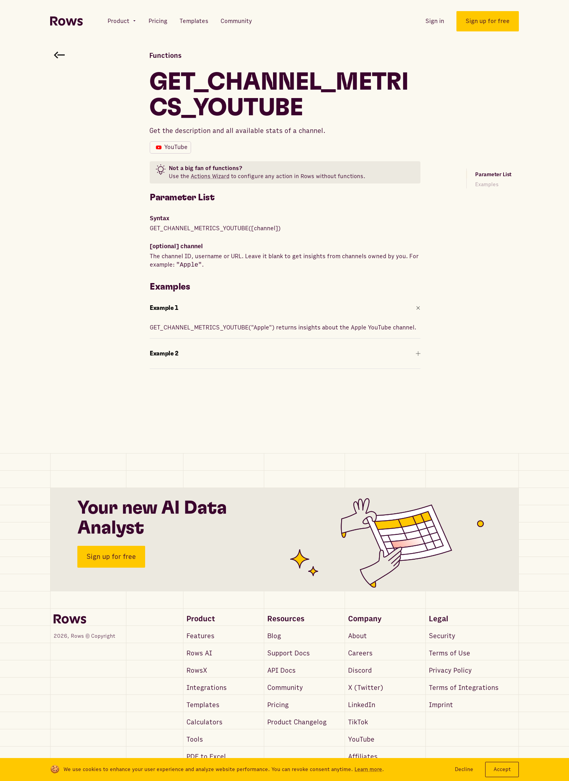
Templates (202, 705)
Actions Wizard (210, 176)
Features (200, 636)
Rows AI (199, 653)
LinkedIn (361, 705)
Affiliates (363, 757)
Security (442, 636)
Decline (464, 769)
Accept (502, 769)
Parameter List (493, 174)
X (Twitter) (365, 688)
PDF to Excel (206, 757)
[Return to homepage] (66, 21)
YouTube (361, 739)
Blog (274, 636)
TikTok (358, 722)
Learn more (368, 769)
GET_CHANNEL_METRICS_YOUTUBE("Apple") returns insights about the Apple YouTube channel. (283, 327)
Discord (360, 670)
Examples (487, 184)
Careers (360, 653)
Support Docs (288, 653)
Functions (165, 56)
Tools (194, 739)
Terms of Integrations (464, 688)
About (357, 636)
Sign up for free (111, 557)
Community (285, 688)
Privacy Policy (450, 670)
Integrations (206, 688)
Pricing (278, 705)
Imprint (441, 705)
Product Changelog (297, 722)
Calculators (204, 722)
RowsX (196, 670)
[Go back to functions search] (59, 55)
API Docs (281, 670)
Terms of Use (449, 653)
